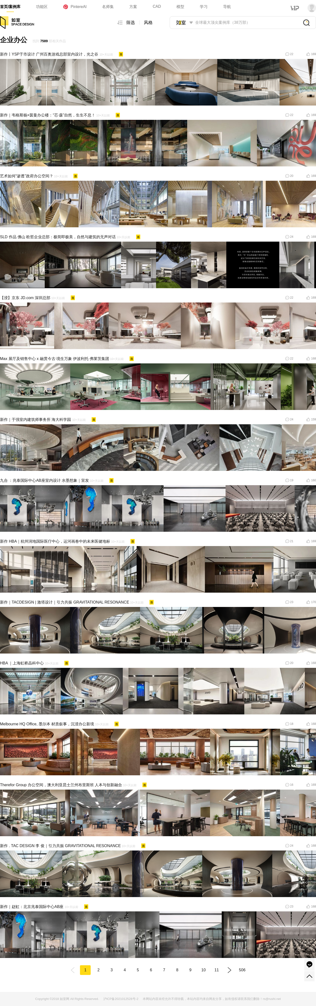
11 (216, 970)
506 (242, 970)
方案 (133, 7)
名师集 (108, 7)
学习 (204, 7)
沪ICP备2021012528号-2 (121, 999)
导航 (227, 7)
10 (203, 970)
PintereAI (75, 6)
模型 (180, 7)
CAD (157, 6)
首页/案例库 (10, 7)
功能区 (42, 7)
